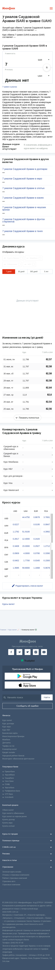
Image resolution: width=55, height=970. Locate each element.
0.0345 (36, 560)
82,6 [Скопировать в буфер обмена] (49, 394)
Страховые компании (11, 885)
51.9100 (26, 531)
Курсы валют (8, 604)
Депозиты (6, 743)
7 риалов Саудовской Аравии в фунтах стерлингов (23, 220)
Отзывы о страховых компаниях (15, 875)
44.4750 (26, 517)
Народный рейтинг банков (13, 756)
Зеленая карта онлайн (11, 872)
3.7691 (47, 517)
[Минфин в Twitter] (28, 652)
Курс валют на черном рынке (14, 816)
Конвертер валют (9, 749)
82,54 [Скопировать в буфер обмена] (49, 402)
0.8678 (36, 517)
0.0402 (16, 560)
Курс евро (6, 727)
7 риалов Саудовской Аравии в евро (22, 179)
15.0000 (26, 546)
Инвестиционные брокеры (13, 736)
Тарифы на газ (8, 746)
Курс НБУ (6, 730)
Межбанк (6, 740)
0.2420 (36, 539)
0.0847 (47, 524)
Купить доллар (8, 820)
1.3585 (16, 568)
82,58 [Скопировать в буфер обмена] (49, 366)
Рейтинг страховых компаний (14, 878)
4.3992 (47, 531)
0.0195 (36, 524)
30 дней (21, 272)
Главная (3, 630)
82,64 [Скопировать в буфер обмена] (49, 387)
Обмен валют (8, 810)
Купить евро (7, 823)
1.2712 (47, 546)
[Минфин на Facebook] (11, 652)
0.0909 (16, 553)
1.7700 (26, 560)
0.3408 (16, 546)
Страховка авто (8, 881)
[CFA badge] (8, 895)
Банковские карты (10, 733)
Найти (47, 697)
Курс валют (7, 720)
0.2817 (16, 539)
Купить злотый (8, 826)
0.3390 (47, 553)
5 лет (46, 272)
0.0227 (16, 524)
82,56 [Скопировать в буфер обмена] (49, 409)
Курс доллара (8, 724)
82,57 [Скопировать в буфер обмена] (49, 359)
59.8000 (26, 568)
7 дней (8, 272)
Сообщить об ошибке (27, 706)
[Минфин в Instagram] (36, 652)
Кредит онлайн (8, 752)
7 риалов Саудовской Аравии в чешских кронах (24, 208)
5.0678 (47, 568)
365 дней (33, 272)
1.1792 (16, 531)
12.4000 (26, 539)
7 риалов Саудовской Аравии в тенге (22, 231)
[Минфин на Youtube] (44, 652)
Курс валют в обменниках (13, 813)
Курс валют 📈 (13, 630)
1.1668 (36, 568)
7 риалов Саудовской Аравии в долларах (24, 169)
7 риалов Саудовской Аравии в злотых (23, 188)
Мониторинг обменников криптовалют (18, 759)
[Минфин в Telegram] (19, 652)
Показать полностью (27, 418)
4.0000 (26, 553)
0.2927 (36, 546)
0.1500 (47, 560)
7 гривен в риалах (9, 87)
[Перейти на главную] (8, 8)
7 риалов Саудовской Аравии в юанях (23, 198)
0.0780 (36, 553)
